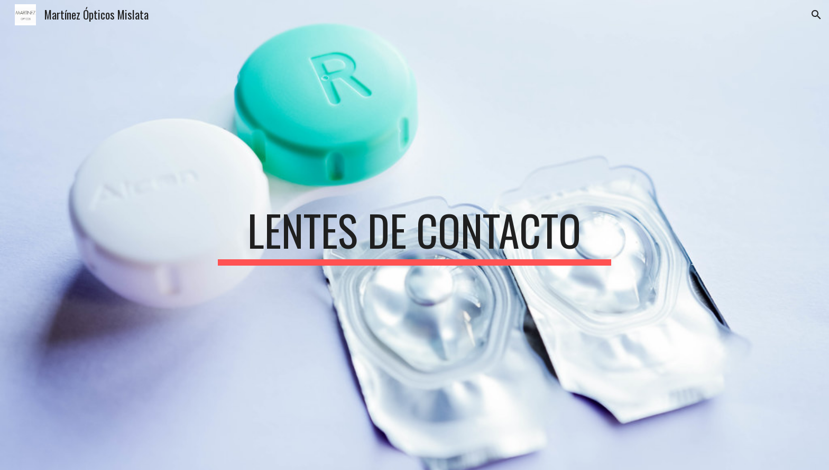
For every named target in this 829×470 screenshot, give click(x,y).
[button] (816, 14)
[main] (414, 235)
